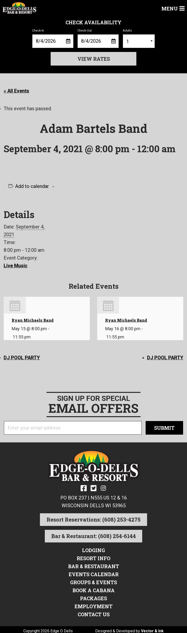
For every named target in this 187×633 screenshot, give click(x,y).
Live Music (16, 265)
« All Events (16, 91)
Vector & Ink (152, 628)
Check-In (53, 38)
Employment (93, 604)
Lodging (93, 549)
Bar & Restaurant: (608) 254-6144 (93, 535)
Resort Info (93, 557)
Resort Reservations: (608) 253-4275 (93, 518)
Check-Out (98, 38)
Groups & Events (93, 580)
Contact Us (94, 611)
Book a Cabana (94, 588)
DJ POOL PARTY (22, 357)
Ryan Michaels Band (33, 319)
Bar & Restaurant (93, 565)
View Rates (93, 59)
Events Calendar (94, 573)
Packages (93, 596)
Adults (139, 38)
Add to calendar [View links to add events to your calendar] (32, 186)
